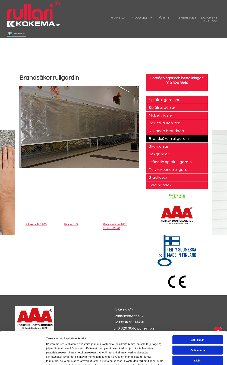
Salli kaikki (197, 310)
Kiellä (197, 331)
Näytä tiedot (188, 358)
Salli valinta (197, 320)
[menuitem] (118, 17)
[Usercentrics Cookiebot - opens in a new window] (22, 358)
